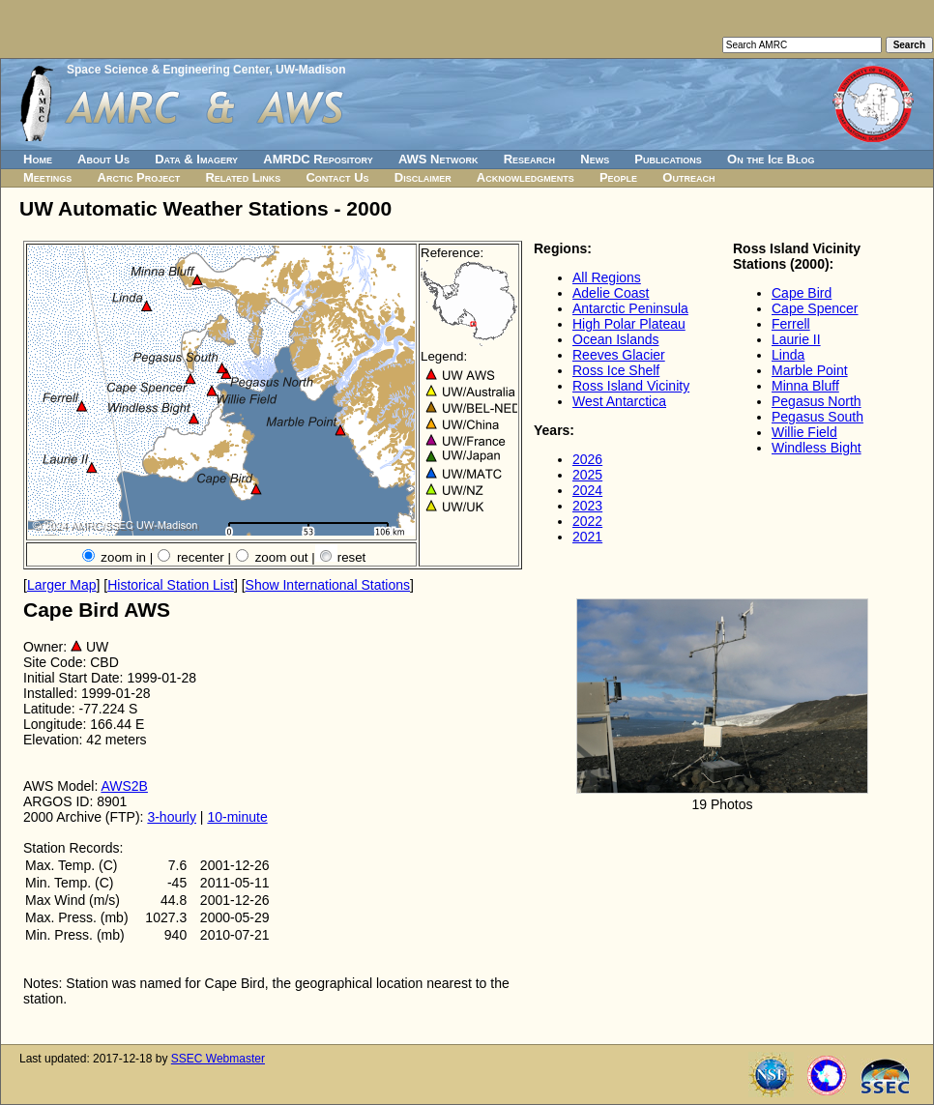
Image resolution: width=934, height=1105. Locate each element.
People (618, 177)
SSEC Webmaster (218, 1058)
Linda (788, 355)
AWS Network (438, 159)
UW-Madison (310, 69)
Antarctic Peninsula (630, 308)
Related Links (242, 177)
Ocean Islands (615, 339)
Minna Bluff (805, 385)
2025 (587, 474)
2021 (587, 536)
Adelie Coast (610, 293)
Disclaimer (423, 177)
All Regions (606, 277)
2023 (587, 505)
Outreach (688, 177)
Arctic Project (139, 177)
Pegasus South (817, 416)
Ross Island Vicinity (630, 385)
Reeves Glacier (618, 355)
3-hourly (171, 817)
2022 (587, 521)
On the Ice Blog (770, 159)
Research (529, 159)
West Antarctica (619, 401)
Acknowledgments (525, 177)
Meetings (47, 177)
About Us (103, 159)
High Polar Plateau (629, 324)
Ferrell (791, 324)
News (594, 159)
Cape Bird (802, 293)
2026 (587, 459)
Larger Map (62, 585)
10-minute (237, 817)
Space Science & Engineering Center (168, 69)
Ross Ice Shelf (615, 370)
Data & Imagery (196, 159)
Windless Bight (816, 447)
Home (37, 159)
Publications (668, 159)
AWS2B (124, 786)
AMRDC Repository (317, 159)
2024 (587, 490)
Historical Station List (170, 585)
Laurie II (796, 339)
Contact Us (337, 177)
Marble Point (810, 370)
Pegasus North (816, 401)
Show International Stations (328, 585)
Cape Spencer (815, 308)
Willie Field (804, 432)
